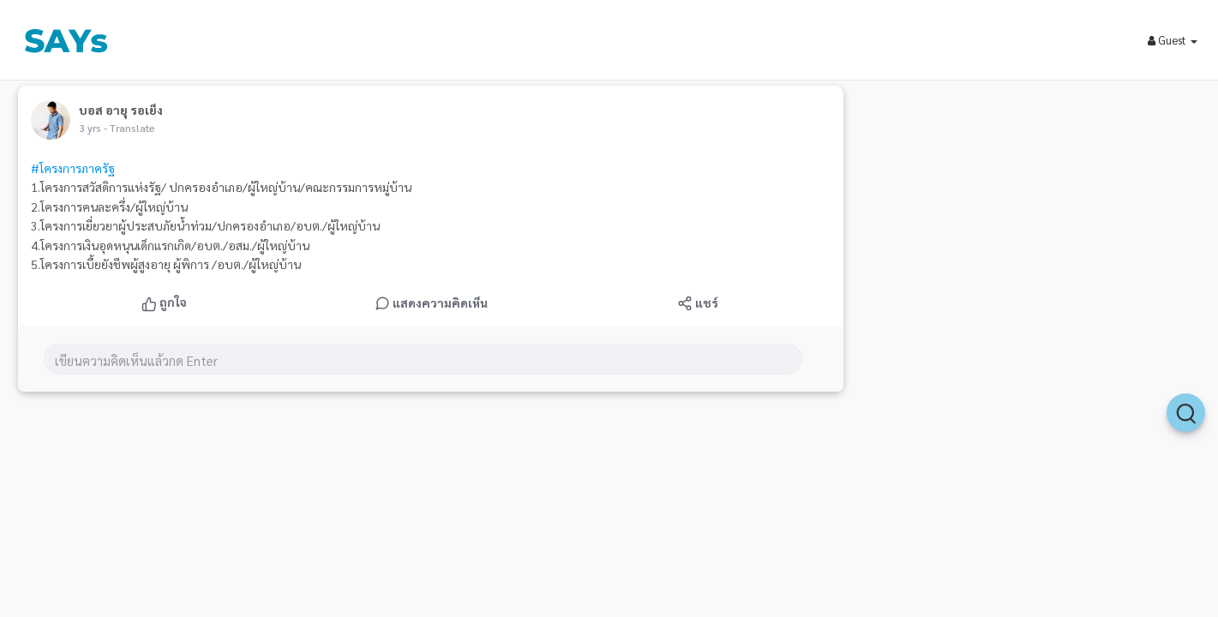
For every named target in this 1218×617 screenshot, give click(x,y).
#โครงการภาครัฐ (73, 168)
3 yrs (90, 128)
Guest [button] (1172, 40)
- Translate (129, 128)
